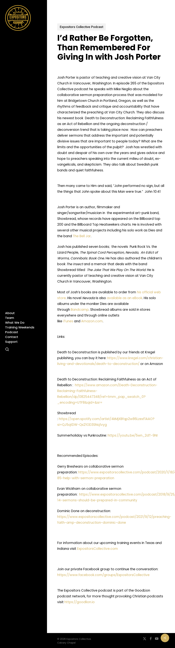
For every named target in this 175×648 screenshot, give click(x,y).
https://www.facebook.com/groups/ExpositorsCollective (103, 575)
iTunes (68, 321)
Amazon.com (92, 321)
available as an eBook (124, 298)
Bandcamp (80, 309)
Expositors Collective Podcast (81, 27)
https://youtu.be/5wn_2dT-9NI (133, 435)
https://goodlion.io (79, 602)
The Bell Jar (82, 236)
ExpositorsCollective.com (97, 548)
